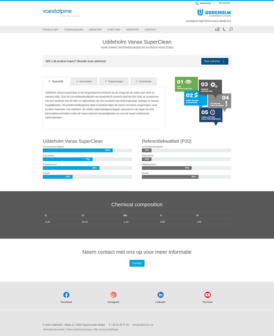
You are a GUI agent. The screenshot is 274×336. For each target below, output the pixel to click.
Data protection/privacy (79, 329)
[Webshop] (133, 29)
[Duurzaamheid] (217, 29)
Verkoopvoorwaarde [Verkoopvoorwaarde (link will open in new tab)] (54, 329)
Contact (137, 263)
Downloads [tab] (143, 81)
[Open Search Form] (231, 29)
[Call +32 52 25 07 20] (224, 29)
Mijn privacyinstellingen (106, 329)
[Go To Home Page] (66, 13)
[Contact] (150, 29)
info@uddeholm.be (143, 324)
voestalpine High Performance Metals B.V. (208, 21)
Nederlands (203, 3)
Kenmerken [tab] (83, 81)
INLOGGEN (224, 3)
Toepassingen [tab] (113, 81)
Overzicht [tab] (55, 81)
